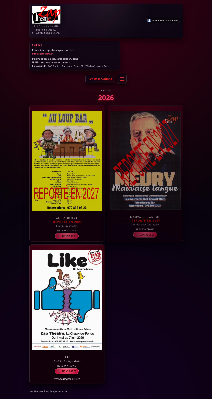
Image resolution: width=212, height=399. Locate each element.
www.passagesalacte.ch (67, 379)
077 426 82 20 (66, 371)
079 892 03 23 (66, 236)
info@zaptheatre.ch (42, 53)
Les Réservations (100, 79)
